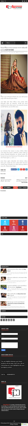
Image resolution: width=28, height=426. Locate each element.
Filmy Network (6, 404)
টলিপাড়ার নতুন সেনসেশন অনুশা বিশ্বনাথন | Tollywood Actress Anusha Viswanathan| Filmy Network (15, 303)
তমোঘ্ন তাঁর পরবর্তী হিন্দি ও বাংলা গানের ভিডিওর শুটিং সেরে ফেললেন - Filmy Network (17, 286)
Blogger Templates (14, 424)
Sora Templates (24, 423)
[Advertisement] (14, 26)
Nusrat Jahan (21, 52)
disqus (20, 187)
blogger (15, 187)
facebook (25, 187)
